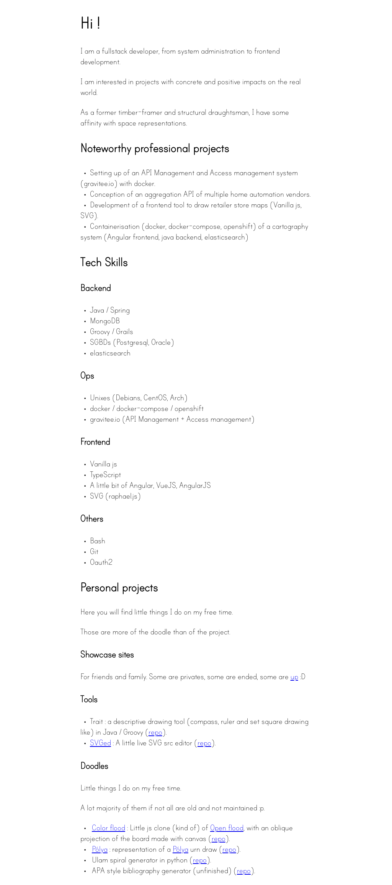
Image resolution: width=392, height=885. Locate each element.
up (294, 676)
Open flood (226, 827)
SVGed (100, 742)
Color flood (108, 827)
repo (155, 732)
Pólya (100, 849)
